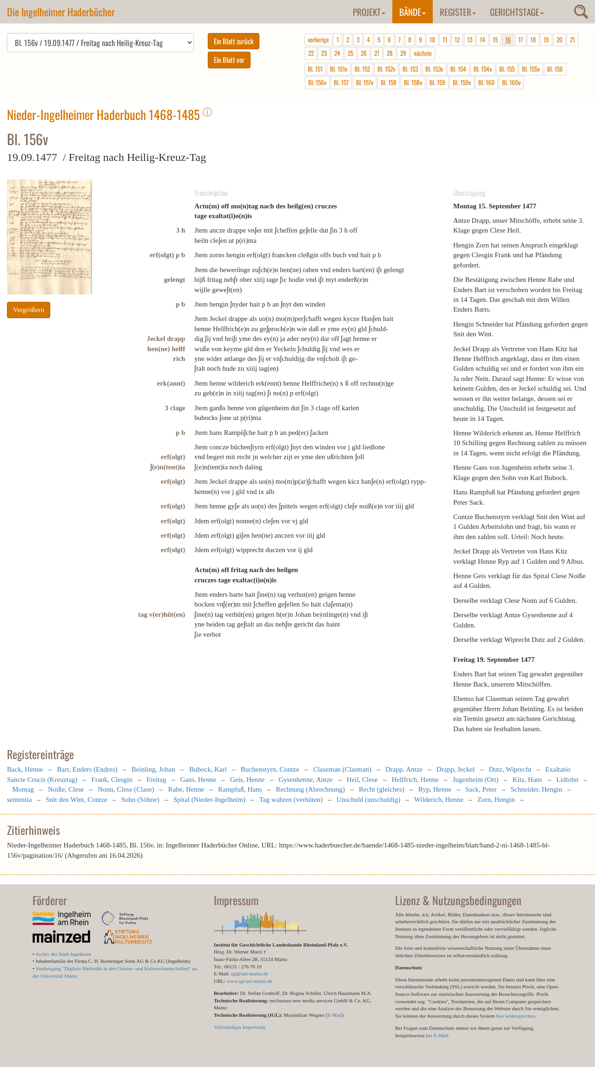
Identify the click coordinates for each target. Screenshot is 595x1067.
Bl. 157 (341, 82)
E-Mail (334, 1015)
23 (324, 53)
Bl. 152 (362, 68)
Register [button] (458, 11)
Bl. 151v (338, 68)
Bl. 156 (555, 68)
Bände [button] (412, 11)
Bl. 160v (511, 82)
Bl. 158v (413, 82)
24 (337, 53)
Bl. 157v (364, 82)
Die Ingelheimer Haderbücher (61, 11)
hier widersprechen (515, 1016)
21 (572, 39)
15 (495, 39)
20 (559, 39)
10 (432, 39)
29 (403, 53)
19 (546, 39)
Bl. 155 (507, 68)
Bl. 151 (315, 68)
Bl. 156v (317, 82)
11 (445, 39)
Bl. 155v (531, 68)
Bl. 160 (486, 82)
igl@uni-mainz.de (249, 973)
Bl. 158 (389, 82)
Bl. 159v (462, 82)
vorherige (318, 39)
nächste (423, 53)
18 (533, 39)
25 (350, 53)
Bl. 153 (410, 68)
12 (457, 39)
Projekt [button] (369, 11)
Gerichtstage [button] (517, 11)
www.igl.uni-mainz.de (249, 981)
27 (376, 53)
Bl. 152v (386, 68)
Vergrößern (28, 309)
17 (520, 39)
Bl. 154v (483, 68)
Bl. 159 (437, 82)
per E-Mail (437, 1035)
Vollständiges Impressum (239, 1027)
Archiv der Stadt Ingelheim (63, 954)
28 (390, 53)
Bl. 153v (434, 68)
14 (482, 39)
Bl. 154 (458, 68)
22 (311, 53)
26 (364, 53)
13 (469, 39)
